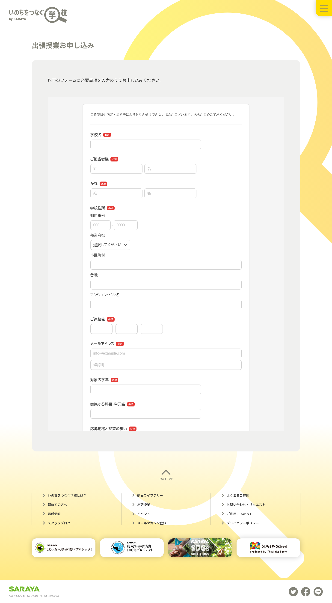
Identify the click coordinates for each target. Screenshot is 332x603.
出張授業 (143, 504)
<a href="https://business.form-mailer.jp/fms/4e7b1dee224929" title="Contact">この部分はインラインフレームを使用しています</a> (166, 264)
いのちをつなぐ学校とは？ (67, 495)
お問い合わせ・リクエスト (246, 504)
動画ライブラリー (150, 495)
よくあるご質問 (238, 495)
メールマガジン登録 (151, 523)
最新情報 (54, 513)
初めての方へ (57, 504)
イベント (143, 513)
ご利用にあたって (239, 513)
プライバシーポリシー (243, 523)
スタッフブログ (59, 523)
